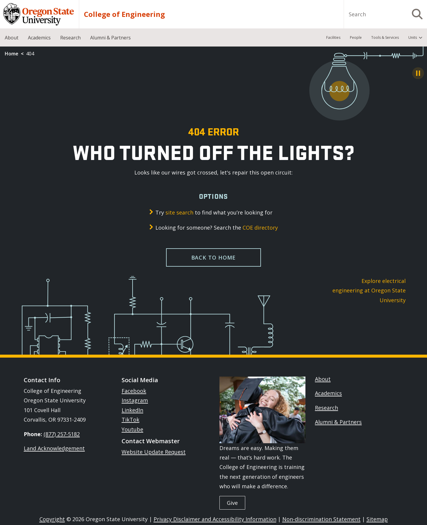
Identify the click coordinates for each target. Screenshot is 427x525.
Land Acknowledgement (54, 448)
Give (232, 502)
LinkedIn (132, 410)
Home (11, 53)
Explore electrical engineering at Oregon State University (369, 290)
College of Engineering (124, 14)
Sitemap (377, 519)
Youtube (132, 429)
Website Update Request (154, 451)
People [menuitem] (356, 37)
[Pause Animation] (418, 73)
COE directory (260, 227)
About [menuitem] (11, 37)
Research (326, 407)
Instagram (135, 400)
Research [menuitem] (70, 37)
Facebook (134, 390)
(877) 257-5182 (62, 434)
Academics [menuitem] (39, 37)
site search (179, 212)
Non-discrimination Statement (321, 519)
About (323, 378)
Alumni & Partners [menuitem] (110, 37)
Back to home (213, 257)
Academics (328, 393)
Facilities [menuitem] (333, 37)
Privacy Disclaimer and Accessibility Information (215, 519)
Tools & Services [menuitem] (385, 37)
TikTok (130, 419)
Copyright (52, 519)
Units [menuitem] (412, 37)
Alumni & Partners (338, 421)
